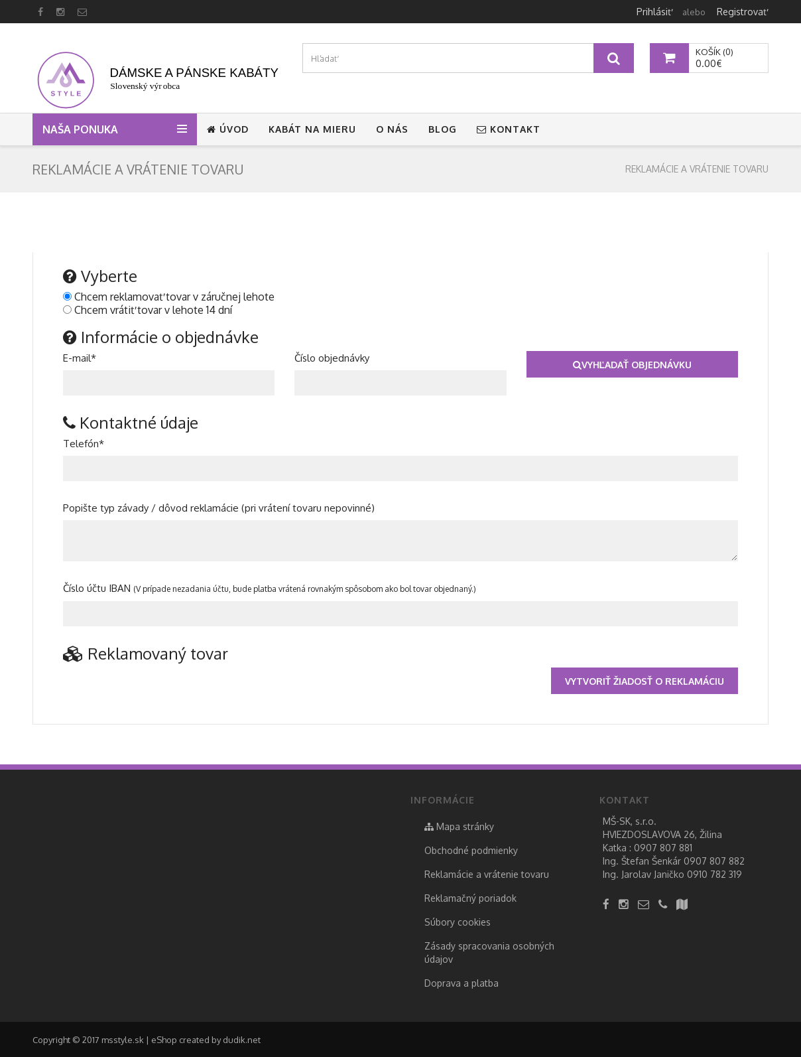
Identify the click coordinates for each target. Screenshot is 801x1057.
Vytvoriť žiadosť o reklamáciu (644, 681)
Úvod (228, 129)
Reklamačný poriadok (470, 898)
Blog (442, 129)
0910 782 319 (714, 874)
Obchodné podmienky (471, 850)
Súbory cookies (457, 922)
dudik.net (242, 1039)
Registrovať (742, 11)
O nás (392, 129)
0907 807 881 (663, 847)
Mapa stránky (459, 826)
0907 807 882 (714, 861)
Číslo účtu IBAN (269, 588)
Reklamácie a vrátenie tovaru (697, 169)
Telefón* (83, 443)
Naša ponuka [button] (82, 129)
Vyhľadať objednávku (632, 364)
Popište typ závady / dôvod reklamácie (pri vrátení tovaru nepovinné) (219, 508)
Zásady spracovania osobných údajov (489, 952)
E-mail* (79, 358)
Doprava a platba (461, 983)
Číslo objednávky (331, 358)
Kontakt (508, 129)
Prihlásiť (654, 11)
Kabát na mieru (312, 129)
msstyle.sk (122, 1039)
